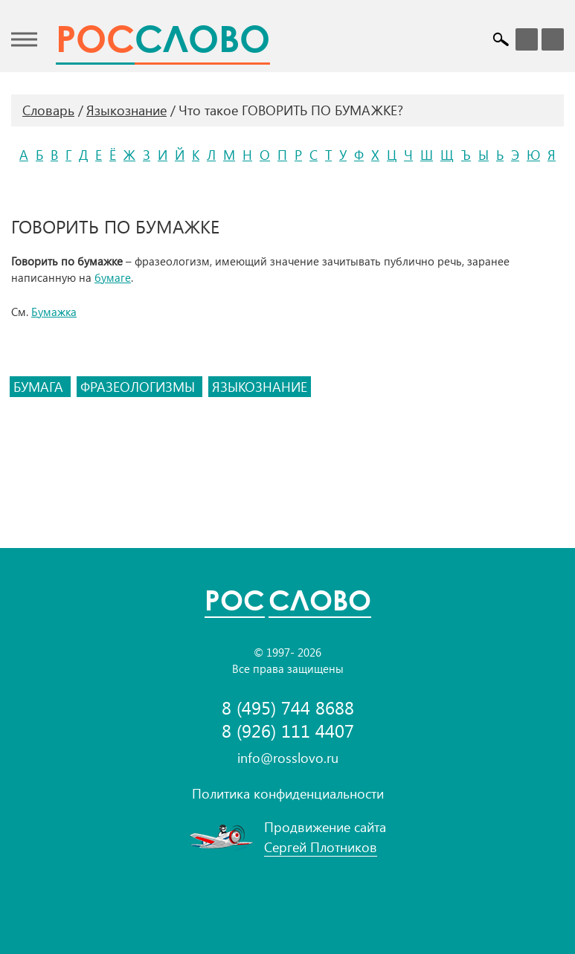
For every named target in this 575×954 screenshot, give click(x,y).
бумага (40, 387)
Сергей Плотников (320, 847)
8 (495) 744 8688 (288, 707)
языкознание (259, 387)
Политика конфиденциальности (288, 793)
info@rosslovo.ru (287, 758)
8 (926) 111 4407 (288, 730)
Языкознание (126, 110)
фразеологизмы (139, 387)
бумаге (112, 277)
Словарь (48, 110)
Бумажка (54, 311)
